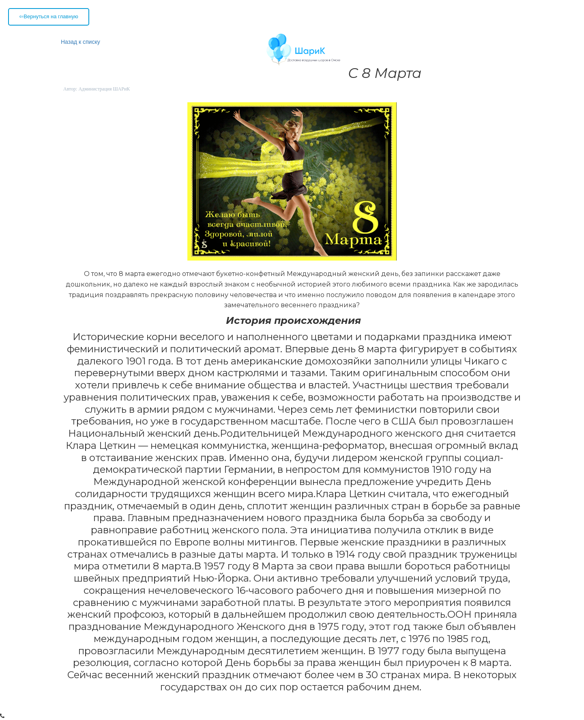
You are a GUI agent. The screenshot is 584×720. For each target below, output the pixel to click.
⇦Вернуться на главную (48, 16)
